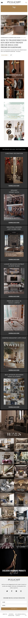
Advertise (11, 614)
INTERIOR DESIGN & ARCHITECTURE (8, 37)
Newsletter (11, 615)
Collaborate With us (20, 614)
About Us (5, 614)
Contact (18, 615)
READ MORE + (4, 55)
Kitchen (18, 37)
